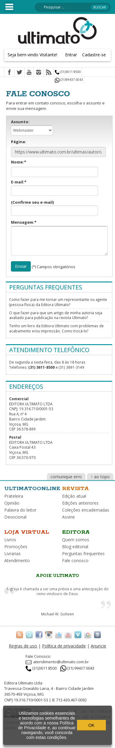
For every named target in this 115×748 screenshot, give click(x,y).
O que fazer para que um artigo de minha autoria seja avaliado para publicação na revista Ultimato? (55, 315)
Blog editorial (75, 546)
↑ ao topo (100, 476)
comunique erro (66, 476)
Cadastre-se (94, 55)
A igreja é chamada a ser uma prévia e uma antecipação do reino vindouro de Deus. (57, 591)
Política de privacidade (64, 646)
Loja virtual (26, 532)
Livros (10, 539)
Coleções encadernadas (85, 510)
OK (91, 725)
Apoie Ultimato (57, 575)
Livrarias (12, 553)
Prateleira (13, 496)
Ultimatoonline (32, 488)
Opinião (11, 503)
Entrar (71, 55)
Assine (68, 517)
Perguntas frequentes (83, 553)
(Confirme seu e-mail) (54, 207)
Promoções (15, 546)
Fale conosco (75, 560)
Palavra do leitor (20, 510)
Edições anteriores (80, 503)
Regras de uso (23, 646)
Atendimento (17, 560)
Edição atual (74, 496)
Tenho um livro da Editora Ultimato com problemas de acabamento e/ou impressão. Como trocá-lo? (56, 328)
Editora (76, 532)
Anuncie (98, 646)
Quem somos (75, 539)
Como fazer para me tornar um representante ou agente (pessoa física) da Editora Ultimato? (58, 302)
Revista (75, 488)
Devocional (15, 517)
